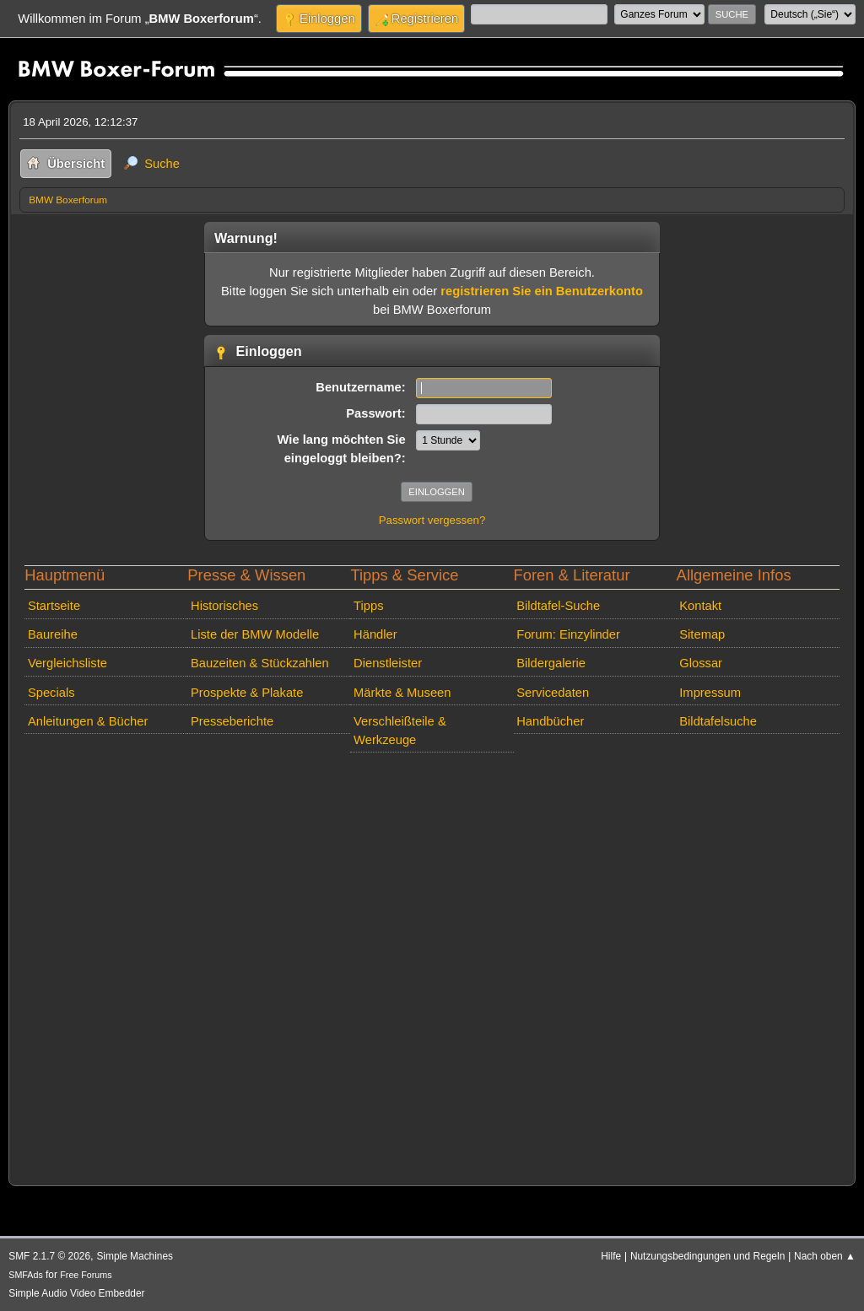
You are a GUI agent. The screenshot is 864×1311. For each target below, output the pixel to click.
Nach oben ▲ (825, 1256)
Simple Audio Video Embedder (76, 1293)
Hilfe (611, 1256)
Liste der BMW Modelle (255, 634)
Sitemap (702, 634)
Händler (375, 634)
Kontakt (700, 605)
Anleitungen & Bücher (88, 721)
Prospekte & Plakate (247, 692)
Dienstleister (388, 663)
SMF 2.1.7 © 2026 (49, 1256)
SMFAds (25, 1275)
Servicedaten (552, 692)
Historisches (224, 605)
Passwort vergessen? (432, 520)
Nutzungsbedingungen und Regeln (707, 1256)
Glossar (700, 663)
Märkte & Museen (402, 692)
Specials (51, 692)
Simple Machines (134, 1256)
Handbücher (550, 721)
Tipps (368, 605)
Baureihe (53, 634)
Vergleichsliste (67, 663)
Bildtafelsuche (718, 721)
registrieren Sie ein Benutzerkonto (541, 291)
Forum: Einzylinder (568, 634)
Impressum (710, 692)
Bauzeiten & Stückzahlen (260, 663)
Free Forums (85, 1275)
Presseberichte (232, 721)
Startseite (54, 605)
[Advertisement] (432, 965)
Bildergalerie (551, 663)
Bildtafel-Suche (558, 605)
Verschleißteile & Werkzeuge (400, 731)
